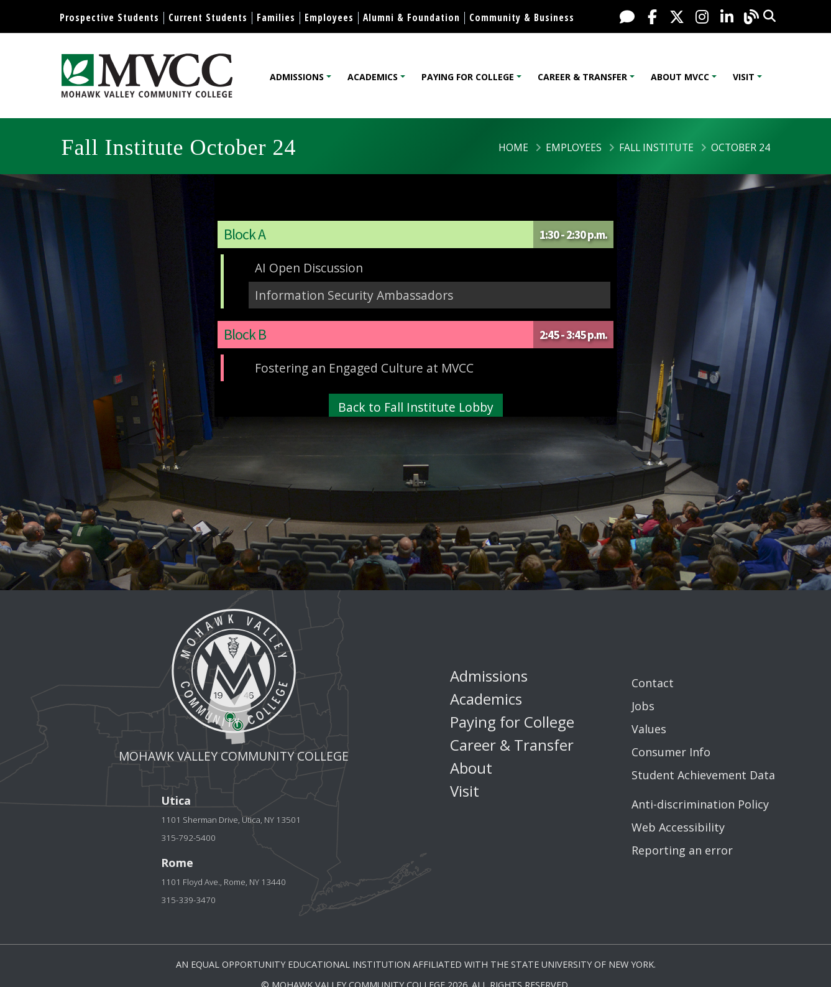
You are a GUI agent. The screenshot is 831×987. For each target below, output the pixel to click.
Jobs (642, 705)
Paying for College (467, 77)
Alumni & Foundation (411, 17)
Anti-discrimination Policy (700, 804)
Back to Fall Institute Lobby (416, 407)
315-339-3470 (188, 900)
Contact (652, 682)
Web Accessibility (678, 827)
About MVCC (680, 77)
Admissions (297, 77)
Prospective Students (109, 17)
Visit (744, 77)
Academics (372, 77)
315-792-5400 (188, 837)
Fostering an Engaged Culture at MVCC (364, 367)
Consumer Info (670, 751)
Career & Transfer (582, 77)
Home (513, 147)
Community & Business (521, 17)
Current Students (207, 17)
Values (648, 728)
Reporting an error (682, 850)
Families (276, 17)
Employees (329, 17)
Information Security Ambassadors (354, 295)
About (471, 768)
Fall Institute (656, 147)
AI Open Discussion (309, 267)
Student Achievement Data (703, 774)
